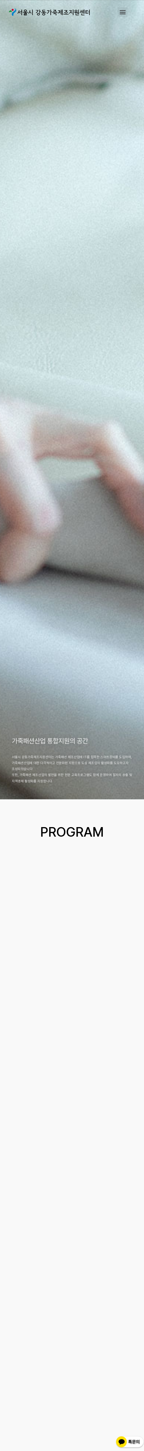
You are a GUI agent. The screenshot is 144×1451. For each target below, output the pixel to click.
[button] (122, 12)
